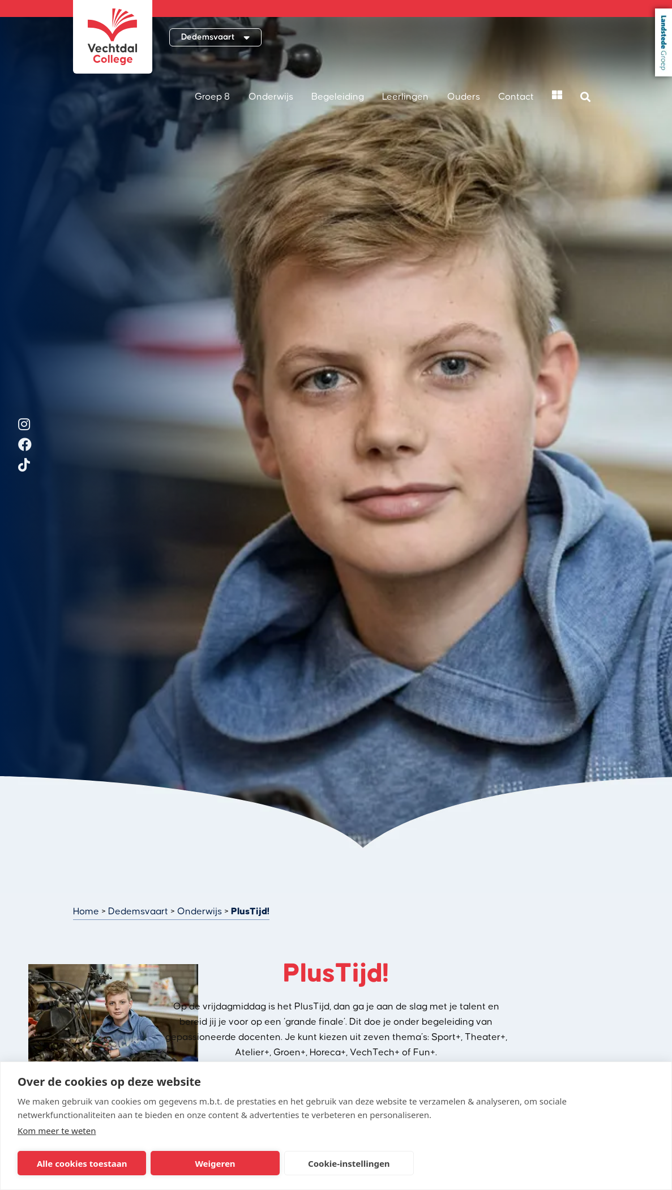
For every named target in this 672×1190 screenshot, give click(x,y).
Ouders (463, 97)
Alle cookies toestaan (82, 1163)
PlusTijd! (250, 911)
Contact (516, 97)
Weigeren (215, 1163)
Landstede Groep (663, 42)
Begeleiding (337, 97)
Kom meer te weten (57, 1130)
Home (86, 911)
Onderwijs (271, 97)
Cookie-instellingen (349, 1163)
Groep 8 (212, 97)
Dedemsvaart (138, 911)
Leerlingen (405, 97)
